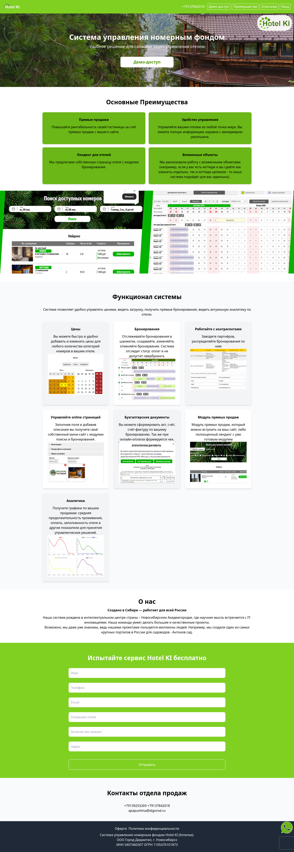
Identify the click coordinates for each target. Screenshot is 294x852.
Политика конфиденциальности (153, 828)
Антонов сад (182, 632)
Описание (269, 6)
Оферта (121, 828)
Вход (285, 6)
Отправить (146, 764)
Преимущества (245, 6)
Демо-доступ (147, 62)
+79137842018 (193, 6)
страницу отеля (109, 162)
